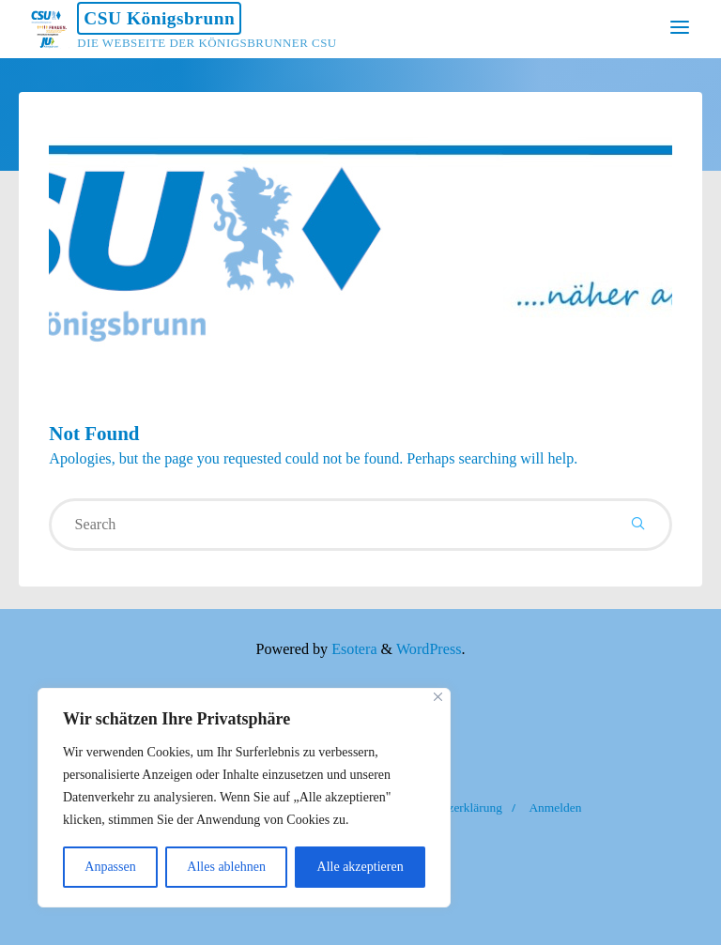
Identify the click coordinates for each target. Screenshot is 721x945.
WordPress (429, 649)
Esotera (352, 649)
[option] (360, 239)
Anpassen (109, 867)
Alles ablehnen (226, 867)
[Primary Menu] (679, 28)
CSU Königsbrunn (159, 18)
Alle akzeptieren (360, 867)
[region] (244, 797)
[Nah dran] (438, 697)
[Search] (638, 525)
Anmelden (555, 807)
